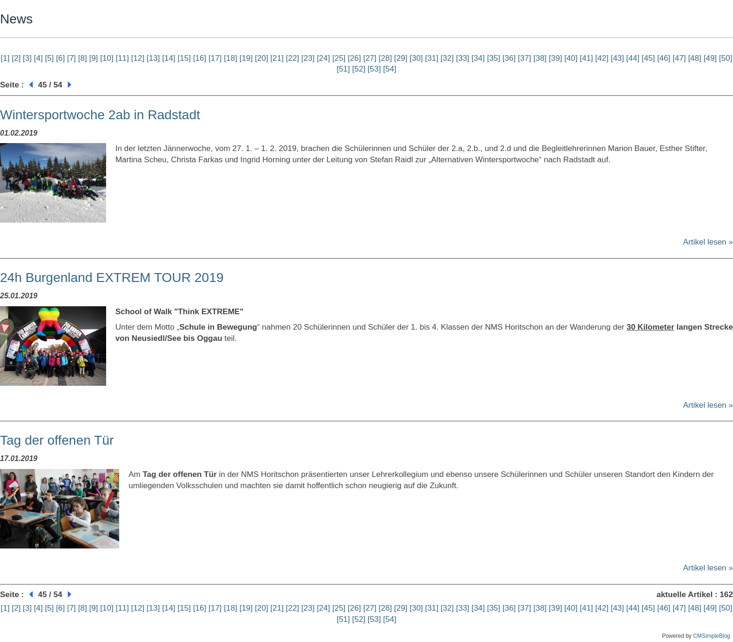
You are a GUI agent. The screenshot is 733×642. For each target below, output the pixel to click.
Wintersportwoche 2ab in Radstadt (100, 115)
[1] (5, 58)
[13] (153, 58)
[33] (462, 58)
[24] (323, 58)
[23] (308, 58)
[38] (539, 58)
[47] (679, 58)
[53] (374, 69)
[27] (369, 58)
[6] (60, 58)
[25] (338, 58)
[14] (168, 58)
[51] (343, 69)
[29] (400, 58)
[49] (710, 58)
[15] (184, 58)
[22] (292, 58)
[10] (106, 58)
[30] (416, 58)
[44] (633, 58)
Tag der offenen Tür (57, 440)
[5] (49, 58)
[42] (601, 58)
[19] (245, 58)
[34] (478, 58)
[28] (385, 58)
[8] (82, 58)
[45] (648, 58)
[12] (137, 58)
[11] (122, 58)
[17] (215, 58)
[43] (617, 58)
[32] (446, 58)
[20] (261, 58)
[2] (16, 58)
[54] (389, 69)
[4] (38, 58)
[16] (199, 58)
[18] (230, 58)
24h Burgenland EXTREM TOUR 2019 (111, 277)
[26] (354, 58)
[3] (27, 58)
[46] (663, 58)
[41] (586, 58)
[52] (358, 69)
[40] (570, 58)
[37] (524, 58)
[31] (431, 58)
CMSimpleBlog (711, 636)
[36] (509, 58)
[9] (93, 58)
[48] (694, 58)
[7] (71, 58)
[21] (276, 58)
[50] (725, 58)
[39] (555, 58)
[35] (493, 58)
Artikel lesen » (708, 242)
